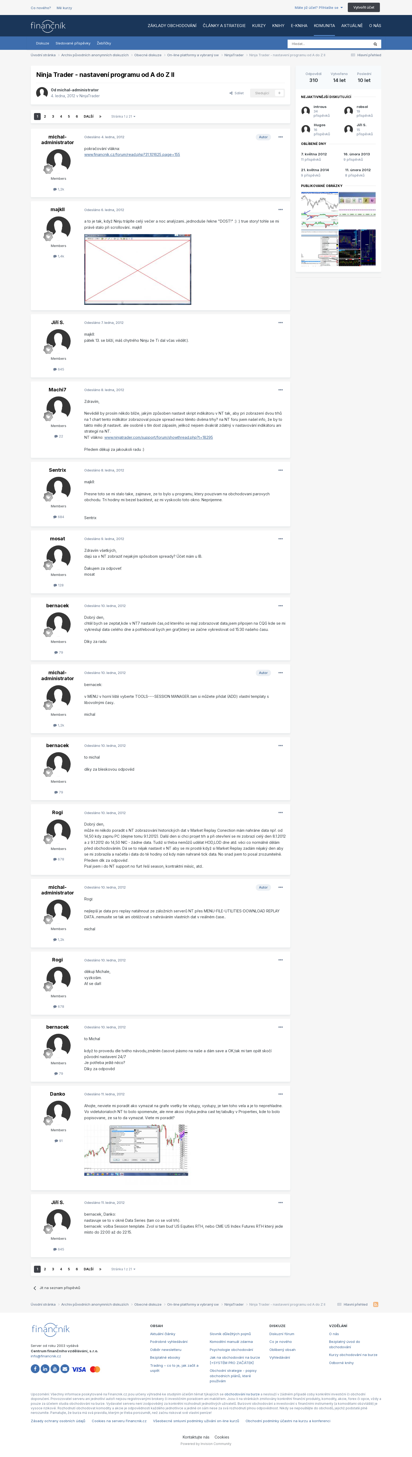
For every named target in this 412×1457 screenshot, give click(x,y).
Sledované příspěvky (73, 43)
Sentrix (57, 470)
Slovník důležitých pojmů (230, 1334)
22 (58, 436)
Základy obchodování (172, 25)
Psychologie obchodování (231, 1349)
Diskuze (42, 43)
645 (58, 369)
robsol (362, 106)
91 (59, 1140)
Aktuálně (352, 25)
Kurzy (259, 25)
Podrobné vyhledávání (169, 1341)
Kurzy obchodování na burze (353, 1355)
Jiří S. (57, 322)
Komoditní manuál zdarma (231, 1341)
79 (58, 652)
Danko (57, 1094)
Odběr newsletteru (165, 1349)
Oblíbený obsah (282, 1349)
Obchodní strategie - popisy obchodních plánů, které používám (233, 1375)
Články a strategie (224, 25)
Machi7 (57, 389)
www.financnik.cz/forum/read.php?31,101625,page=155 (132, 154)
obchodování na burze (242, 1394)
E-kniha (299, 25)
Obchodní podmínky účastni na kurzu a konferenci (288, 1421)
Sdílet (237, 93)
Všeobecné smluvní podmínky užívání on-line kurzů (196, 1421)
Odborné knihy (341, 1363)
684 (58, 517)
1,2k (58, 189)
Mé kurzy (64, 8)
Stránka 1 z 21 (123, 116)
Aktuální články (162, 1334)
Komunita (324, 25)
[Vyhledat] (314, 44)
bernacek (57, 605)
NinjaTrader (89, 95)
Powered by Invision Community (206, 1444)
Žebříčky (104, 43)
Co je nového (280, 1341)
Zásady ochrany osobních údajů (58, 1421)
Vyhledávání (279, 1357)
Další (88, 116)
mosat (57, 538)
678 (58, 859)
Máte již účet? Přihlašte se (319, 7)
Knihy (278, 25)
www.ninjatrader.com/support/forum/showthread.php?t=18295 (158, 437)
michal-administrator (78, 90)
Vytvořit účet (363, 7)
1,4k (58, 256)
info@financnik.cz (46, 1356)
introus (320, 106)
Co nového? (41, 8)
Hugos (320, 125)
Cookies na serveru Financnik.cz (119, 1421)
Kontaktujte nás (196, 1437)
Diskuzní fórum (281, 1334)
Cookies (222, 1437)
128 (59, 585)
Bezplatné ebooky (165, 1357)
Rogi (57, 812)
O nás (375, 25)
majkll (58, 209)
